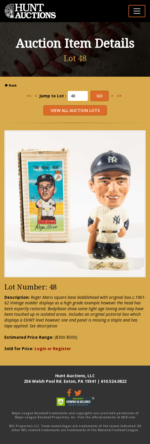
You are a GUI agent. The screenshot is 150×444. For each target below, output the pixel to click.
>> (119, 96)
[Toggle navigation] (136, 11)
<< (28, 96)
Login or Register (53, 348)
